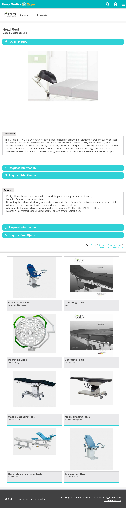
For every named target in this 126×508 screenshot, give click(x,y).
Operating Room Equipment (110, 245)
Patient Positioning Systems (111, 247)
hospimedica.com (24, 499)
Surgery (94, 245)
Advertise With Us (112, 500)
